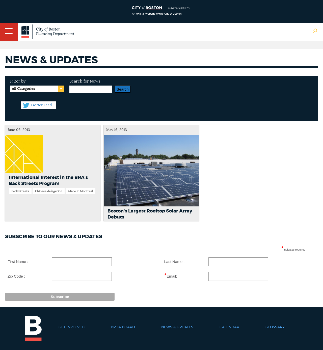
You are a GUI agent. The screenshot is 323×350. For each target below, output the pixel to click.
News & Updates (177, 327)
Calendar (229, 327)
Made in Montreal (80, 191)
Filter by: (18, 81)
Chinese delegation (48, 191)
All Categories (23, 89)
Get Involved (72, 327)
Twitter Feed (41, 105)
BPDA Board (123, 327)
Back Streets (20, 191)
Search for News (84, 81)
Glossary (275, 327)
